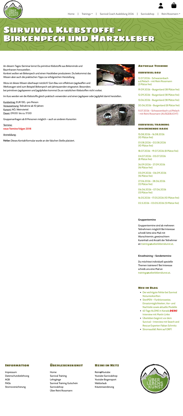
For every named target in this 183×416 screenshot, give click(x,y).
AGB (7, 379)
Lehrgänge (55, 379)
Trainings (86, 13)
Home (71, 13)
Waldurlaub (101, 383)
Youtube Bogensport (105, 379)
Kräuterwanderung (104, 386)
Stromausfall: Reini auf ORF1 (157, 329)
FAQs (8, 383)
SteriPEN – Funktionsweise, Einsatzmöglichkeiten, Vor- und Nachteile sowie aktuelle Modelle (160, 303)
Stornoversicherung (15, 386)
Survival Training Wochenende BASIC (153, 127)
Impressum (11, 372)
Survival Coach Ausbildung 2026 (117, 13)
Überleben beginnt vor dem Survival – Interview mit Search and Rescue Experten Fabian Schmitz (161, 322)
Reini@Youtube (102, 372)
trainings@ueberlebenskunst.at (157, 243)
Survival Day (149, 73)
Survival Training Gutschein (64, 383)
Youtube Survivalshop (106, 375)
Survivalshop (147, 13)
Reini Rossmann (170, 13)
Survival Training (58, 375)
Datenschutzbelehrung (17, 375)
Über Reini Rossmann (61, 390)
